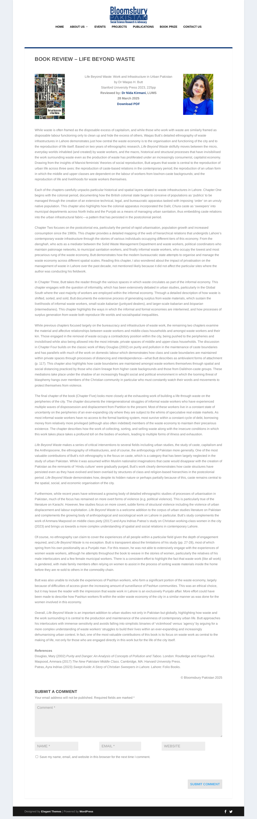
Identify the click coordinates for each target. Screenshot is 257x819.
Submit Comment (205, 787)
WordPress (86, 814)
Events (100, 29)
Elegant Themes (51, 814)
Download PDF (128, 106)
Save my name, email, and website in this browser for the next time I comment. (95, 759)
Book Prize (168, 29)
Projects (119, 29)
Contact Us (192, 29)
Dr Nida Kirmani (134, 95)
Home (59, 29)
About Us (77, 29)
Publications (143, 29)
